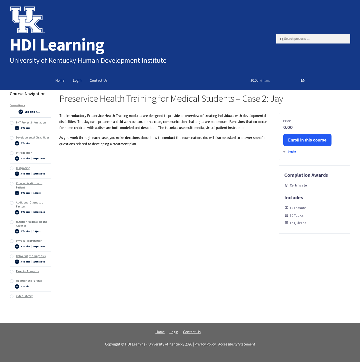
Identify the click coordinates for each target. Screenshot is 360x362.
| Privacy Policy (204, 344)
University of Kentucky (166, 344)
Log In (292, 151)
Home (59, 80)
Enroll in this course (307, 140)
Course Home (17, 105)
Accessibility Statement (236, 344)
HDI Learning (57, 44)
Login (77, 80)
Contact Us (99, 80)
